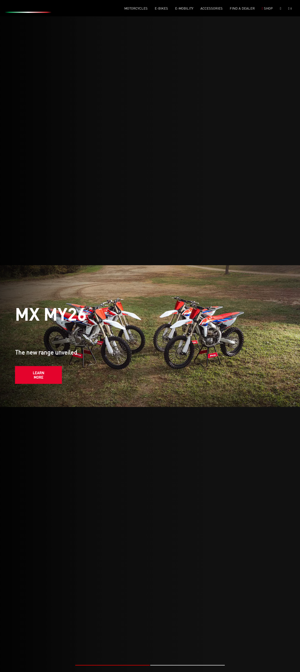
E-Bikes (161, 8)
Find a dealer (242, 8)
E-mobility (184, 8)
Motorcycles (136, 8)
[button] (112, 649)
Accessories (211, 8)
